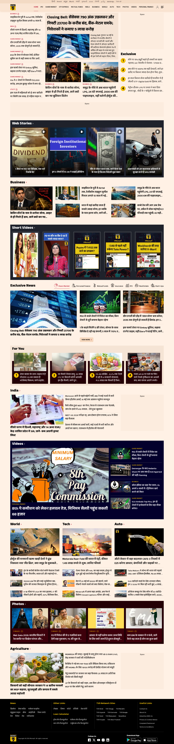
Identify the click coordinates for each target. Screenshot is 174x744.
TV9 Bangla (123, 712)
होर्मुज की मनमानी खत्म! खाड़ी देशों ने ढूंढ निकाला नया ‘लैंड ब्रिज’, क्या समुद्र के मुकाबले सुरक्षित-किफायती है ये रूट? (33, 561)
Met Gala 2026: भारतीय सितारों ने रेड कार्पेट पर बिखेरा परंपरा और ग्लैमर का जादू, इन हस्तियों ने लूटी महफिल (29, 637)
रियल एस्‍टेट (42, 712)
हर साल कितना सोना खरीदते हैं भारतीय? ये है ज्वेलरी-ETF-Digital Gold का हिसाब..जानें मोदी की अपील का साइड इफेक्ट (145, 80)
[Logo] (13, 741)
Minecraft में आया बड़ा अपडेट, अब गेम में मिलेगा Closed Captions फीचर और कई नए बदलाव (93, 594)
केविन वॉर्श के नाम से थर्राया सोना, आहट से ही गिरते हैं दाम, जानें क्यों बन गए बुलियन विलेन (62, 92)
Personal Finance (146, 7)
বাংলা (91, 2)
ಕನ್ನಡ (65, 1)
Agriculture (19, 649)
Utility (12, 89)
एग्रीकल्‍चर (30, 716)
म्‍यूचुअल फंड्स (15, 712)
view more (86, 340)
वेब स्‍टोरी (84, 709)
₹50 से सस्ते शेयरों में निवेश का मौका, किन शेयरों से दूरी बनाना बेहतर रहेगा (144, 456)
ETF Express (64, 7)
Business (96, 7)
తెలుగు (71, 1)
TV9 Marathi (120, 709)
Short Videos (22, 228)
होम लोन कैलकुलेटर (60, 720)
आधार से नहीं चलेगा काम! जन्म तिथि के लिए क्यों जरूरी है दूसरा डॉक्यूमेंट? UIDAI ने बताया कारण (106, 637)
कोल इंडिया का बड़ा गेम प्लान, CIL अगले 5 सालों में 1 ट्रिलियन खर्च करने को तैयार (146, 489)
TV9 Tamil (99, 716)
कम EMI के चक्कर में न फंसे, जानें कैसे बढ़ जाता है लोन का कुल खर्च (142, 637)
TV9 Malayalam (111, 716)
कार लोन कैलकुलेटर (60, 723)
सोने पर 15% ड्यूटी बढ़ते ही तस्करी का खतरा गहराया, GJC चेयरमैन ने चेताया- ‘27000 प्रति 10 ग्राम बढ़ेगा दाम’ (145, 61)
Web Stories (22, 124)
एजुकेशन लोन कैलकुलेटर (79, 723)
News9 (59, 1)
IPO (42, 7)
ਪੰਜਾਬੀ (97, 1)
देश (11, 716)
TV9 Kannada (112, 712)
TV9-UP (118, 1)
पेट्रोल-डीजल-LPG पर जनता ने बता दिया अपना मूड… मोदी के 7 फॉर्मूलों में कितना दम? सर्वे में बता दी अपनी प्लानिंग (145, 89)
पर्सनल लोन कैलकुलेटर (78, 720)
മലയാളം (110, 1)
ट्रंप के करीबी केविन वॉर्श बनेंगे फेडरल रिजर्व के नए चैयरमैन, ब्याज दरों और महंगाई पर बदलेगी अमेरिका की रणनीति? (41, 572)
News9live (122, 716)
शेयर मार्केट (22, 709)
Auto (112, 7)
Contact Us (143, 709)
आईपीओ (32, 712)
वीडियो (75, 709)
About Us (143, 712)
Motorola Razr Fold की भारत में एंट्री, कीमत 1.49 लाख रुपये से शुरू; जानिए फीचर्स (85, 561)
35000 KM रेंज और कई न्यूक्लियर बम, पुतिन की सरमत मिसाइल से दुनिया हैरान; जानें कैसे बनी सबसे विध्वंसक (40, 583)
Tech (118, 7)
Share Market (51, 7)
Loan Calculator (61, 714)
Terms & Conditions (147, 727)
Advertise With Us (146, 716)
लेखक (55, 709)
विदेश (17, 716)
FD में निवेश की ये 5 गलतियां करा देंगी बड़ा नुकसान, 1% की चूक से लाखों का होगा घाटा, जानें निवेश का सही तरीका (67, 637)
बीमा (24, 712)
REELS (87, 7)
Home (36, 7)
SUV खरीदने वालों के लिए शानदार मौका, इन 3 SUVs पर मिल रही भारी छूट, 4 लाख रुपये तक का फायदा (144, 583)
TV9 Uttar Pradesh (113, 720)
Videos (134, 7)
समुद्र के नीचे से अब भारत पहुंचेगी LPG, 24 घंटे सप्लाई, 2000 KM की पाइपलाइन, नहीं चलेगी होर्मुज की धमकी (100, 92)
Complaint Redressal (147, 723)
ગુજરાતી (84, 1)
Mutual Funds (77, 7)
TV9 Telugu (110, 709)
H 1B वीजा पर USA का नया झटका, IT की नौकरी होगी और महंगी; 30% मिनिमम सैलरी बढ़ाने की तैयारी (41, 594)
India (12, 26)
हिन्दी (53, 1)
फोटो (69, 709)
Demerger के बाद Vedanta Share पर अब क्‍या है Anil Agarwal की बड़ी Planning (147, 472)
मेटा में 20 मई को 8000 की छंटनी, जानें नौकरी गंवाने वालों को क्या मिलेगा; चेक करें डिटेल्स (93, 583)
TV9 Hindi (99, 709)
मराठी (78, 1)
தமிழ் (103, 1)
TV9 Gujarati (100, 712)
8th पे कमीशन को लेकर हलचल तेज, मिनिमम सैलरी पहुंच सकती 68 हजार (60, 511)
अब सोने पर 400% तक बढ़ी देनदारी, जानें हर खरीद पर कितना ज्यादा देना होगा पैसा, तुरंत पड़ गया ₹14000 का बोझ (145, 71)
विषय (62, 709)
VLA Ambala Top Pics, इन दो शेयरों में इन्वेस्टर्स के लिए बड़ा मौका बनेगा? (146, 505)
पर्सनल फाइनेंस (33, 709)
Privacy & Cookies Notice (148, 720)
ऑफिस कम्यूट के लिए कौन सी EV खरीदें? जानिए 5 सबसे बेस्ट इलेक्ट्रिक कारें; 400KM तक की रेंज (145, 594)
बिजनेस (13, 709)
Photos (126, 7)
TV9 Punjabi (100, 720)
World (104, 7)
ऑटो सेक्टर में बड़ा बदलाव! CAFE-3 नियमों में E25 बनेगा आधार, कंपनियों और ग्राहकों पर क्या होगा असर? (138, 561)
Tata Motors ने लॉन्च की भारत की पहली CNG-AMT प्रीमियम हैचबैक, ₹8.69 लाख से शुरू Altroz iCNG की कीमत (145, 572)
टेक (23, 716)
